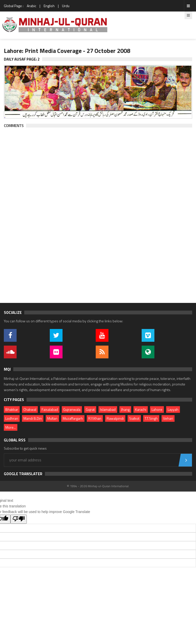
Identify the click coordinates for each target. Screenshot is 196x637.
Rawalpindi (115, 418)
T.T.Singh (151, 418)
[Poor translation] (18, 519)
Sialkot (134, 418)
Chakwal (29, 409)
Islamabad (108, 409)
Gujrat (90, 409)
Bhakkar (11, 409)
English (49, 5)
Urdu (65, 5)
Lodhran (11, 418)
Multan (52, 418)
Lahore (157, 409)
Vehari (168, 418)
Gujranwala (71, 409)
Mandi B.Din (32, 418)
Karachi (140, 409)
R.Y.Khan (94, 418)
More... (10, 427)
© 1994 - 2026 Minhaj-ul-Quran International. (98, 486)
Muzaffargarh (73, 418)
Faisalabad (50, 409)
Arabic (31, 5)
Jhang (125, 409)
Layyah (173, 409)
